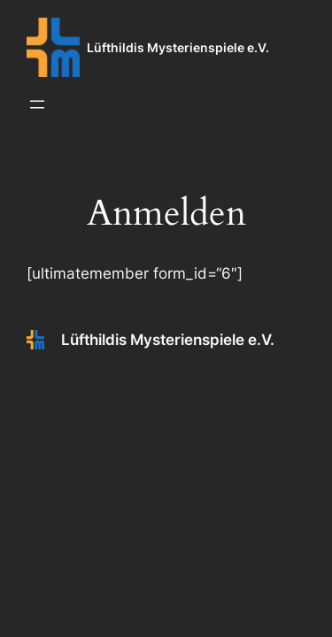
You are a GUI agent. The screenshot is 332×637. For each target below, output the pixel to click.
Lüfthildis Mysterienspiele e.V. (178, 47)
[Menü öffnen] (37, 104)
